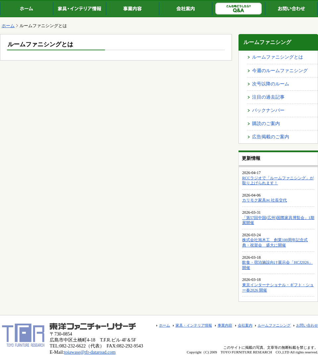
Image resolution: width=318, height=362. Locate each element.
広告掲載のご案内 (270, 136)
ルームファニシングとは (277, 57)
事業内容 (132, 8)
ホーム (26, 8)
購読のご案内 (266, 123)
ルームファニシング (238, 8)
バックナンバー (268, 110)
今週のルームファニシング (280, 70)
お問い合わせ (291, 8)
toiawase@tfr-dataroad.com (90, 352)
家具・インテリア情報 (79, 8)
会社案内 (185, 8)
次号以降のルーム (270, 83)
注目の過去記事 (268, 97)
